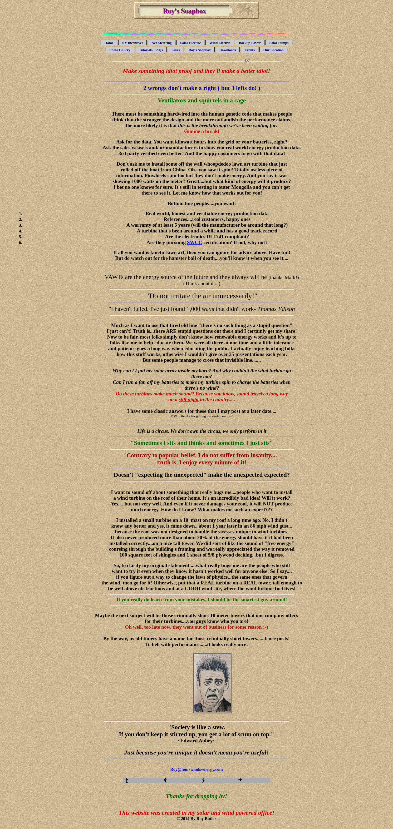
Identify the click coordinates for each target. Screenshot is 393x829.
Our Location (273, 50)
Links (175, 50)
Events (249, 50)
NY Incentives (132, 43)
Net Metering (162, 43)
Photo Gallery (119, 50)
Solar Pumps (279, 43)
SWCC (194, 242)
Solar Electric (190, 43)
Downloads (227, 50)
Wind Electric (219, 43)
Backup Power (250, 43)
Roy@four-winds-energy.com (196, 769)
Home (109, 43)
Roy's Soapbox (200, 50)
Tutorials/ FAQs (151, 50)
